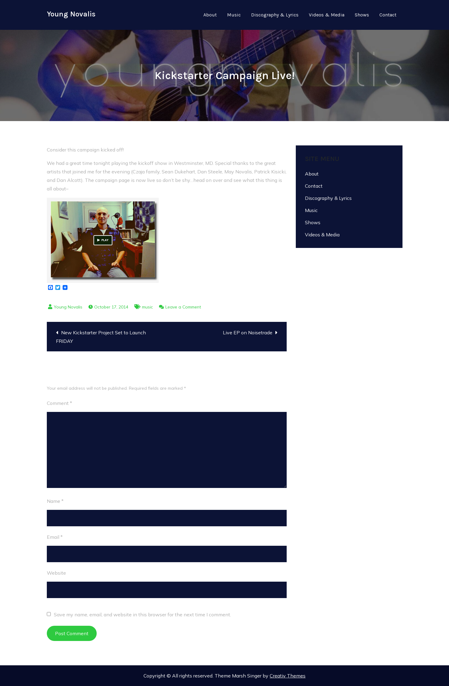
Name (55, 501)
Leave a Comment (183, 307)
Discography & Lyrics (275, 15)
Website (56, 573)
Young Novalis (71, 14)
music (147, 307)
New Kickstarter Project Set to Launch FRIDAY (101, 336)
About (210, 15)
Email (55, 537)
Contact (387, 15)
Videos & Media (326, 15)
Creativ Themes (288, 676)
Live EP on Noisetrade (247, 332)
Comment (59, 403)
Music (234, 15)
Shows (362, 15)
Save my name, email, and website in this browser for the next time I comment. (142, 614)
